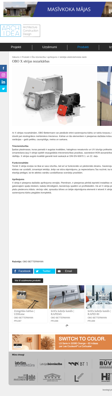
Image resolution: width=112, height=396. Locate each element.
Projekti (16, 47)
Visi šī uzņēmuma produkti (28, 280)
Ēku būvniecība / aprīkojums (44, 57)
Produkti (83, 47)
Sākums (15, 57)
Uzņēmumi (49, 47)
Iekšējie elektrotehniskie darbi (73, 57)
